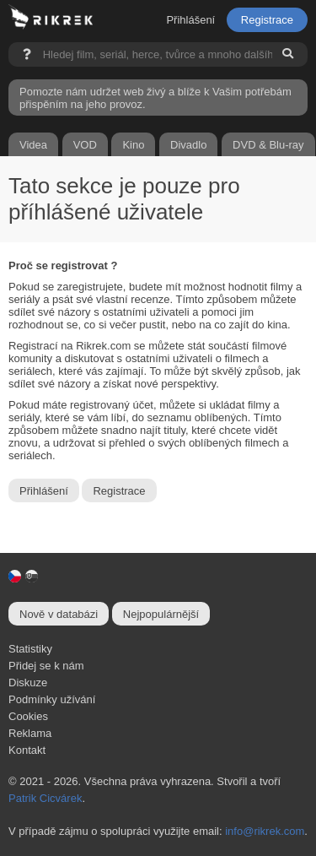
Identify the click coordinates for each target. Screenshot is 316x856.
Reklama (29, 733)
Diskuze (27, 682)
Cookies (28, 716)
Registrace (267, 20)
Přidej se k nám (46, 665)
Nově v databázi (58, 614)
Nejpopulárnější (161, 614)
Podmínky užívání (51, 699)
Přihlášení (190, 20)
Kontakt (27, 750)
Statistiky (30, 648)
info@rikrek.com (264, 831)
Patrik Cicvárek (45, 798)
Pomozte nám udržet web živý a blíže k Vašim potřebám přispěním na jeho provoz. (155, 98)
